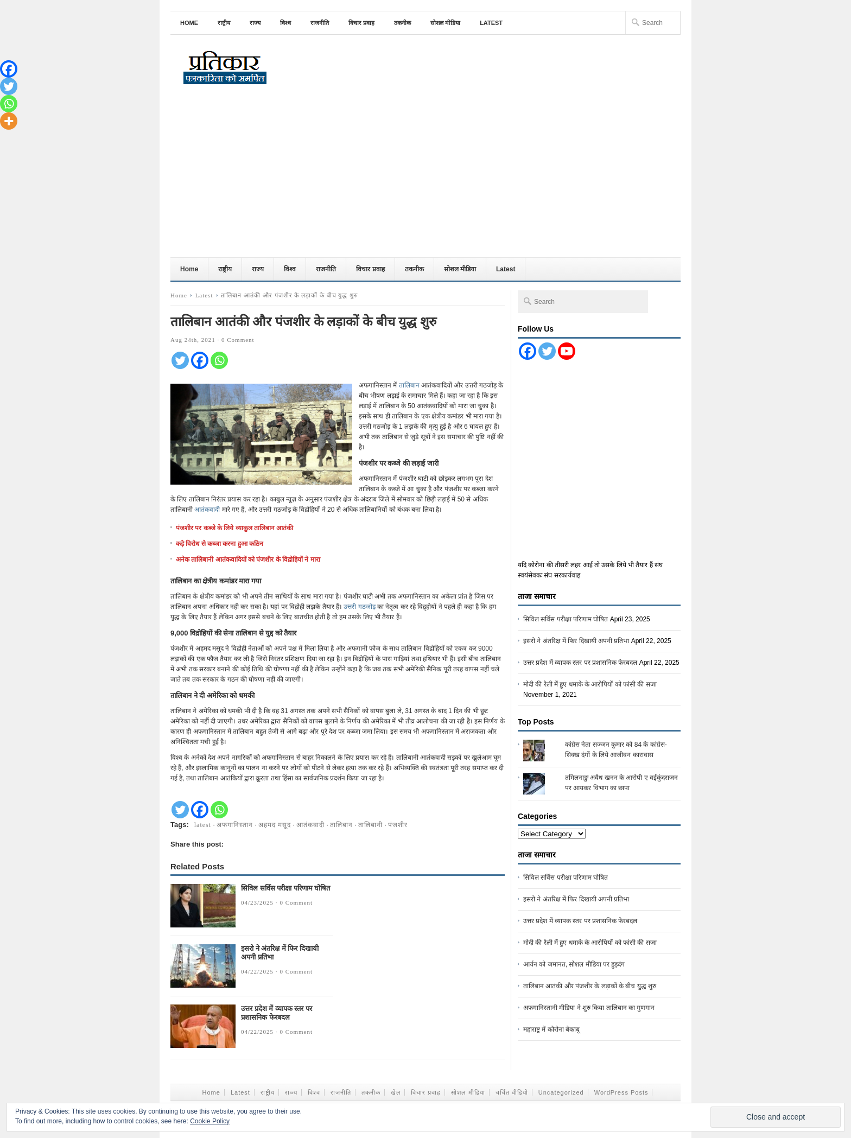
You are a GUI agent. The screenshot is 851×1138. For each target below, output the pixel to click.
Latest (491, 23)
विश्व (285, 23)
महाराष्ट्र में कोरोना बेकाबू (551, 1029)
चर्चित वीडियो (512, 1092)
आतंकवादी (207, 509)
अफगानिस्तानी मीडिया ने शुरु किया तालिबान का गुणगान (589, 1008)
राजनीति (319, 23)
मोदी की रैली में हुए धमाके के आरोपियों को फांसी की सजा (590, 684)
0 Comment (238, 339)
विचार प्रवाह (361, 23)
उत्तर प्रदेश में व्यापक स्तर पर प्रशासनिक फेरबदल (276, 1013)
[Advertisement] (425, 176)
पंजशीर (398, 825)
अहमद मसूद (274, 825)
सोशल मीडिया (445, 23)
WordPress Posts (621, 1092)
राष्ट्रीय (224, 23)
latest (202, 825)
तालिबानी (370, 825)
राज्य (255, 23)
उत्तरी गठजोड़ (359, 607)
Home (189, 23)
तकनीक (402, 23)
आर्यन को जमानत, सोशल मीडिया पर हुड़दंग (574, 964)
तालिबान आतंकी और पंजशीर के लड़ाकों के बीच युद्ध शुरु (589, 986)
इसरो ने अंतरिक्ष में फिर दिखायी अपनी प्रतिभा (576, 641)
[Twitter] (180, 360)
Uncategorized (561, 1092)
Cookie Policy (210, 1121)
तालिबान (410, 385)
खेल (396, 1092)
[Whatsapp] (219, 360)
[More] (8, 121)
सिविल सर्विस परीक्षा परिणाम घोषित (285, 888)
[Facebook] (199, 360)
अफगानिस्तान (235, 825)
